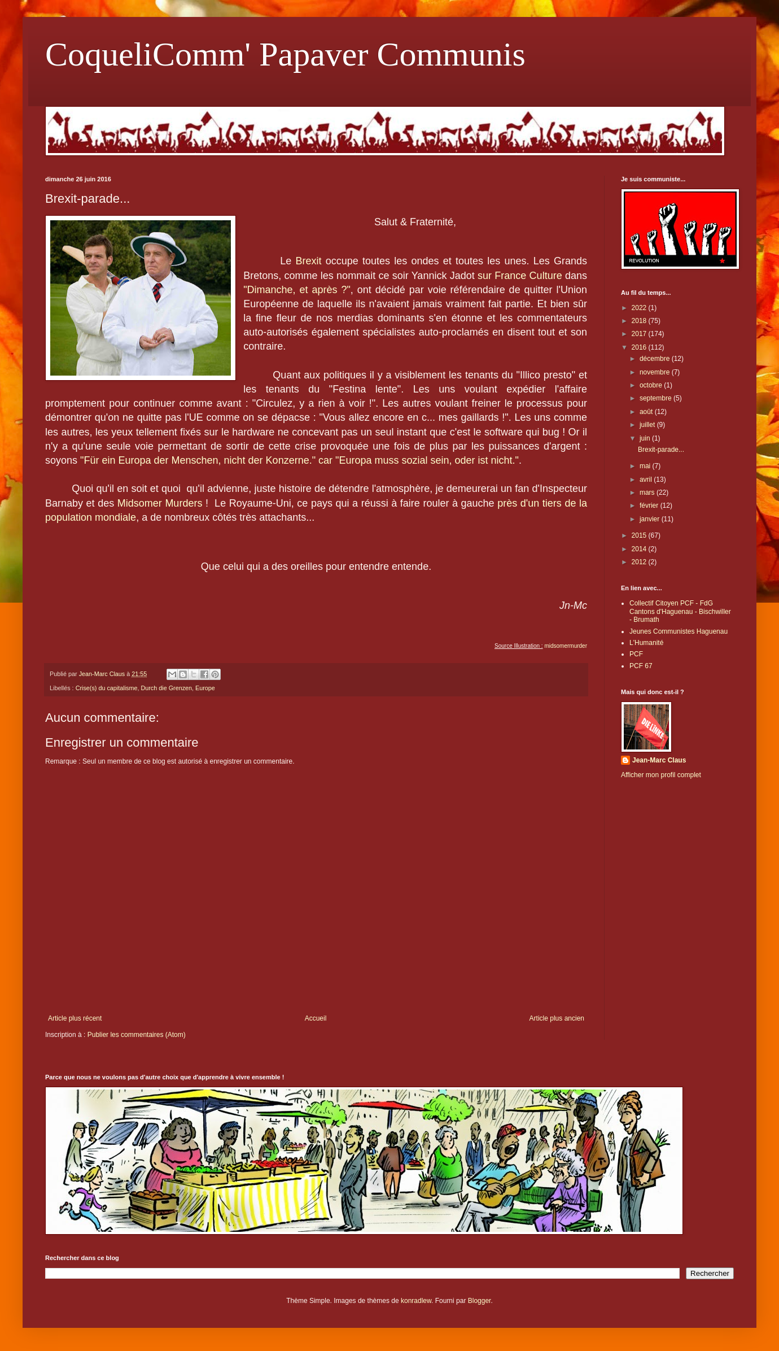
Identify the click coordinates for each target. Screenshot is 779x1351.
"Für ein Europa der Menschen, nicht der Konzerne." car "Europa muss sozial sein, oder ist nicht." (299, 460)
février (650, 505)
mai (646, 466)
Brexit (308, 261)
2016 (640, 347)
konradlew (416, 1301)
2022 (640, 308)
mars (648, 492)
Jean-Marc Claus (659, 760)
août (647, 412)
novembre (656, 372)
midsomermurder (565, 646)
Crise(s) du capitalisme (107, 688)
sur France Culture (520, 275)
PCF (636, 654)
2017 (640, 334)
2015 (640, 535)
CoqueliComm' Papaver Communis (285, 54)
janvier (651, 519)
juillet (648, 425)
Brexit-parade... (661, 450)
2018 (640, 321)
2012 (640, 562)
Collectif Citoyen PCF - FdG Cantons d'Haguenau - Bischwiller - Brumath (680, 611)
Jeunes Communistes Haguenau (678, 631)
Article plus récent (75, 1018)
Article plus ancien (556, 1018)
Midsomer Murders (160, 503)
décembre (656, 359)
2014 (640, 549)
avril (647, 479)
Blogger (479, 1301)
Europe (205, 688)
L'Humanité (646, 643)
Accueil (316, 1018)
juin (646, 438)
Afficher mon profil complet (661, 775)
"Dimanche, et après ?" (297, 289)
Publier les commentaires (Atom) (136, 1035)
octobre (652, 385)
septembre (656, 398)
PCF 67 (641, 666)
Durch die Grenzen (166, 688)
